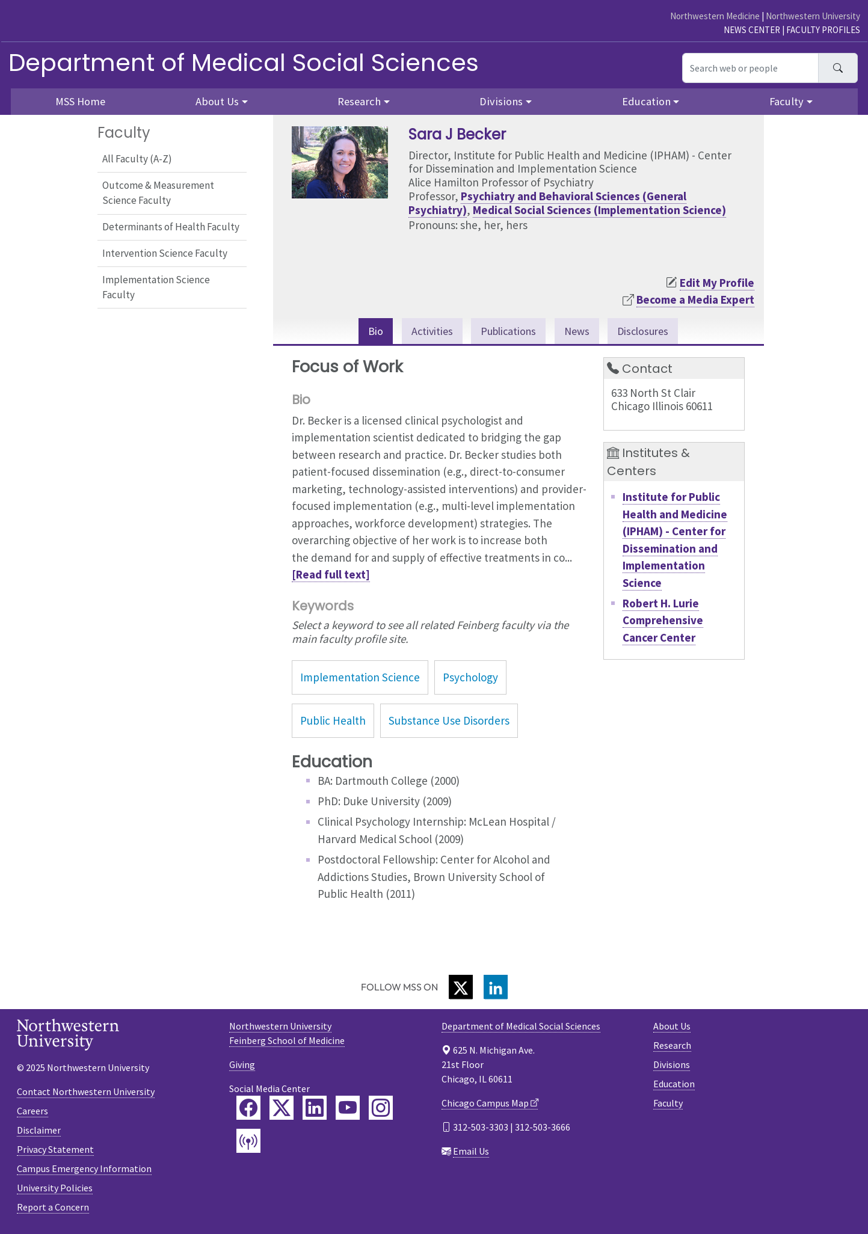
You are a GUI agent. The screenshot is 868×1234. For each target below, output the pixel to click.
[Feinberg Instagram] (381, 1109)
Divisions (671, 1066)
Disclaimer (39, 1131)
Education (674, 1085)
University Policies (55, 1188)
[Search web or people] (750, 68)
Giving (242, 1066)
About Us (672, 1027)
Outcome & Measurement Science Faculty (158, 193)
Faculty (668, 1104)
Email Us (471, 1152)
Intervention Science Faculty (164, 253)
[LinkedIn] (496, 988)
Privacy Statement (55, 1150)
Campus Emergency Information (84, 1169)
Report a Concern (53, 1208)
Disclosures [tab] (647, 331)
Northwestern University (813, 16)
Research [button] (359, 101)
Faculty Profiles (823, 29)
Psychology (470, 678)
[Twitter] (461, 988)
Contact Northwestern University (86, 1092)
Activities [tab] (426, 331)
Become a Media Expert (695, 299)
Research (672, 1046)
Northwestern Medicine (715, 16)
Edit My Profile (717, 282)
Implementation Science (360, 678)
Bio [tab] (369, 331)
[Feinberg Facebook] (248, 1109)
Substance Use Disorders (449, 721)
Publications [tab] (507, 331)
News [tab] (578, 331)
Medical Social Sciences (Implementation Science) (599, 210)
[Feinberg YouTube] (348, 1109)
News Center (752, 29)
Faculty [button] (786, 101)
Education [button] (646, 101)
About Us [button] (217, 101)
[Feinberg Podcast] (248, 1142)
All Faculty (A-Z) (137, 158)
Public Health (333, 721)
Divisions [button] (501, 101)
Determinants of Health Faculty (170, 226)
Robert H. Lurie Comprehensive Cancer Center (663, 621)
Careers (32, 1111)
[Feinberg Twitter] (281, 1109)
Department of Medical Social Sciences (243, 62)
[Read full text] (331, 575)
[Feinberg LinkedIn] (315, 1109)
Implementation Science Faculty (156, 287)
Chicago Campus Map (485, 1104)
